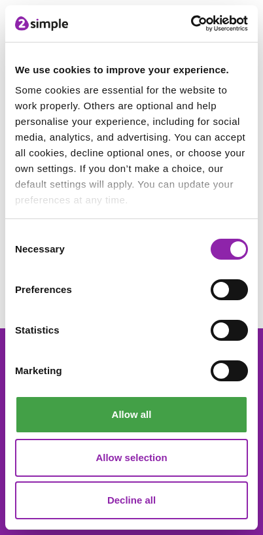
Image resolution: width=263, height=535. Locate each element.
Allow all (132, 414)
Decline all (131, 500)
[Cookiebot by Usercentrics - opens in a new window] (190, 23)
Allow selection (131, 457)
